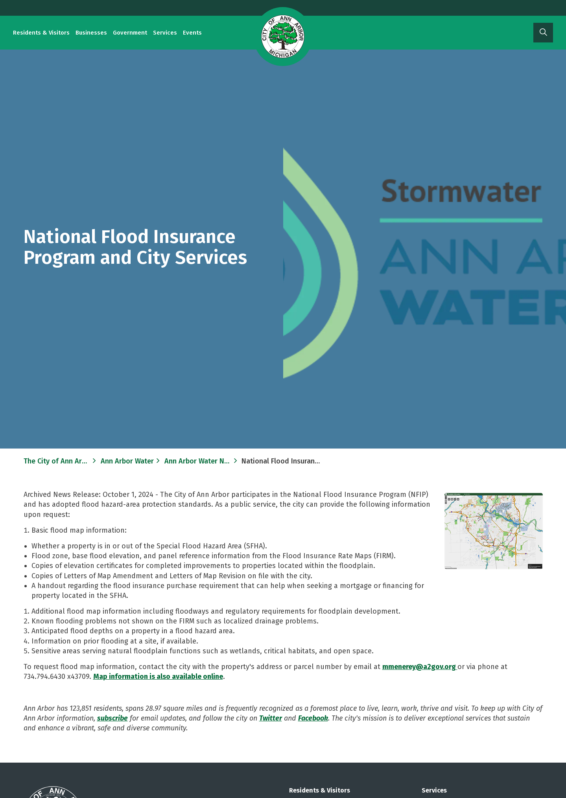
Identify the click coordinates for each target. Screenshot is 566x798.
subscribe (112, 718)
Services (165, 32)
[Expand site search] (543, 32)
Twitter (270, 718)
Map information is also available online (158, 676)
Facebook (313, 718)
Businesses (91, 32)
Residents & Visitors (41, 32)
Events (192, 32)
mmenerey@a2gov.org (419, 666)
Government (130, 32)
